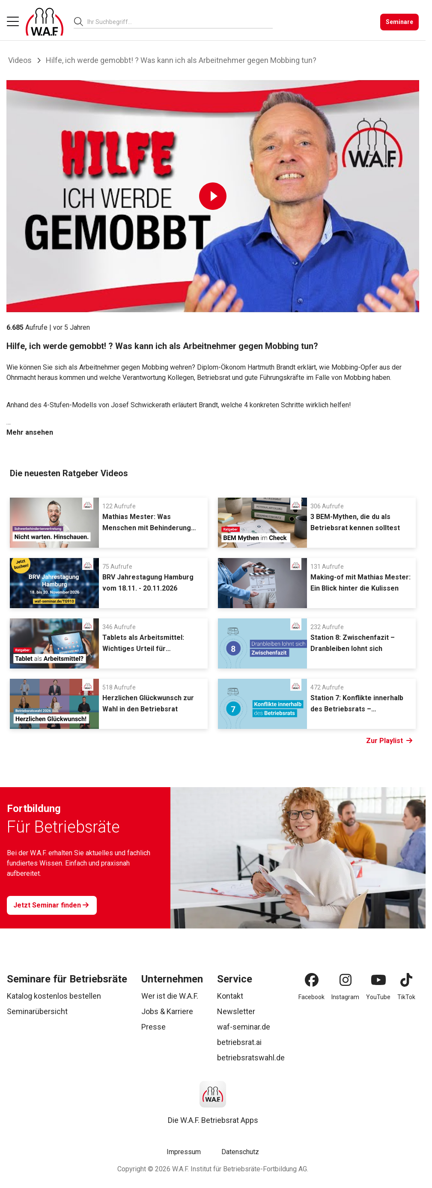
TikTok (406, 997)
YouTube (378, 997)
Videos (20, 60)
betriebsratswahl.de (251, 1057)
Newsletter (236, 1011)
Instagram (345, 997)
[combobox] (180, 21)
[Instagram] (345, 979)
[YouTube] (378, 979)
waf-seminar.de (243, 1026)
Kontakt (230, 995)
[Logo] (44, 22)
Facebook (311, 997)
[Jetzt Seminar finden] (52, 905)
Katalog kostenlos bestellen (54, 995)
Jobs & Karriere (167, 1011)
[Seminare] (399, 22)
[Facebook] (311, 979)
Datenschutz (240, 1152)
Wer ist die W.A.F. (169, 995)
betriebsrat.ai (239, 1042)
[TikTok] (406, 979)
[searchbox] (177, 22)
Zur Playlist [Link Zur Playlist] (389, 741)
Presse (153, 1026)
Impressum (184, 1152)
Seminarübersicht (37, 1011)
